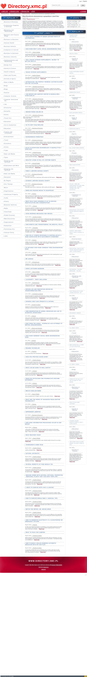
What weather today (33, 435)
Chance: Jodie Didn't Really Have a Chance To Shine (76, 255)
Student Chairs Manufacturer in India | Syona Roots (76, 445)
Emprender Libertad (33, 411)
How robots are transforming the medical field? (44, 224)
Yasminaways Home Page (34, 444)
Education (7, 121)
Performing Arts (9, 229)
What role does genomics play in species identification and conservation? (40, 202)
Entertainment (9, 136)
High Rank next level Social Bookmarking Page (43, 49)
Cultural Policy (9, 232)
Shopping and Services (8, 161)
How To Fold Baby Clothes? (74, 425)
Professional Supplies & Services (11, 26)
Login (80, 1)
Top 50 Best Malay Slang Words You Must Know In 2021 (76, 466)
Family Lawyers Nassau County (37, 171)
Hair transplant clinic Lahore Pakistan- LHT (76, 314)
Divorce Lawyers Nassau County (37, 180)
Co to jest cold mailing (34, 125)
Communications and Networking (11, 61)
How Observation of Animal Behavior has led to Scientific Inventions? (43, 312)
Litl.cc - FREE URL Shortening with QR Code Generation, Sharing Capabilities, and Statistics (76, 209)
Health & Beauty (9, 71)
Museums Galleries (10, 204)
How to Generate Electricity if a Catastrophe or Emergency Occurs (44, 520)
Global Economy (26, 13)
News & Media (9, 82)
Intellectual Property (11, 194)
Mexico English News (33, 390)
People (74, 175)
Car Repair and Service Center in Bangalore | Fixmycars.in (42, 95)
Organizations (9, 191)
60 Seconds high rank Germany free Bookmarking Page (44, 248)
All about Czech (74, 350)
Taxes (6, 157)
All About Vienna (74, 386)
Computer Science (10, 96)
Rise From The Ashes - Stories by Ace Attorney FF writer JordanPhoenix (43, 324)
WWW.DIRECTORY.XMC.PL (43, 561)
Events (6, 114)
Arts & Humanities (10, 125)
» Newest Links (14, 11)
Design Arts (8, 65)
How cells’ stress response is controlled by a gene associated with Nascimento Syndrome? (43, 236)
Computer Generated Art (11, 100)
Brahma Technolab (32, 348)
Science (6, 92)
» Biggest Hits (24, 11)
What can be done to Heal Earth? (38, 367)
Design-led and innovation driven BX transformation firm (39, 290)
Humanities (8, 225)
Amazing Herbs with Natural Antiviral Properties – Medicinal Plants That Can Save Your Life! (44, 476)
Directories (8, 107)
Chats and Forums (10, 75)
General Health (9, 43)
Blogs (6, 85)
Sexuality (7, 111)
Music (6, 187)
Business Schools (10, 46)
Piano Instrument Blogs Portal (76, 95)
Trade (6, 150)
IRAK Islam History (74, 187)
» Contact (83, 11)
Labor (6, 236)
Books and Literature (37, 328)
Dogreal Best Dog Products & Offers (39, 301)
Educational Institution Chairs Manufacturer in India (76, 234)
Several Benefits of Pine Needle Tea (39, 464)
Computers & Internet (11, 49)
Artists (6, 147)
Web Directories (9, 218)
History (6, 201)
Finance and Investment (8, 132)
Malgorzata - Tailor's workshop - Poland (75, 292)
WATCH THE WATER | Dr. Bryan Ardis (38, 509)
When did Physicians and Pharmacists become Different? (42, 379)
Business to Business (11, 39)
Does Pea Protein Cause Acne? (36, 356)
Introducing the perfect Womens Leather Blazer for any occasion (44, 82)
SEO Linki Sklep (59, 564)
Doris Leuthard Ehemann (34, 268)
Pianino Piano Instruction (73, 58)
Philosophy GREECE (75, 335)
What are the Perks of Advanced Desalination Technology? (42, 400)
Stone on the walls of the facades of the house (76, 403)
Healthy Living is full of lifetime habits (40, 160)
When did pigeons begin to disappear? (39, 190)
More (12, 676)
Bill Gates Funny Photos (76, 170)
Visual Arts (7, 118)
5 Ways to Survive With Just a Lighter (39, 487)
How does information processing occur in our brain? (43, 423)
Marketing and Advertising (9, 31)
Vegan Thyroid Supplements (35, 72)
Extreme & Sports (10, 78)
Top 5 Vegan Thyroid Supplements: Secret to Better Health (42, 60)
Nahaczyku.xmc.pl (74, 151)
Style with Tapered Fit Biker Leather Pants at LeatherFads (42, 37)
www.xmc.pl (43, 569)
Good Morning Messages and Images (38, 213)
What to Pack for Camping (35, 532)
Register (85, 1)
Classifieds (8, 211)
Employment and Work (11, 165)
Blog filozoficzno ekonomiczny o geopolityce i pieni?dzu (43, 148)
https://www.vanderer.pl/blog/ (34, 18)
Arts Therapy (8, 184)
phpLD (86, 574)
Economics (7, 143)
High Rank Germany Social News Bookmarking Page (42, 336)
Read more (77, 72)
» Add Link (4, 11)
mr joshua (29, 258)
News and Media (9, 154)
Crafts (6, 198)
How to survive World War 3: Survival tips (41, 498)
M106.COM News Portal (75, 135)
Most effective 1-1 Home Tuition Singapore (76, 368)
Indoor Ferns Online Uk (34, 112)
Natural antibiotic (32, 453)
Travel (6, 140)
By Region (7, 180)
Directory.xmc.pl (5, 13)
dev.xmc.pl (54, 564)
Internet (34, 252)
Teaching (34, 351)
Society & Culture (10, 68)
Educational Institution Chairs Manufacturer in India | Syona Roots (76, 272)
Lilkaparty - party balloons (36, 279)
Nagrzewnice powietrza (34, 136)
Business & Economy (15, 13)
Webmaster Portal (74, 114)
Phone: (24, 105)
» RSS (33, 11)
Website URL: (26, 18)
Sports (74, 156)
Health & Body (73, 76)
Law (5, 104)
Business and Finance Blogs (11, 35)
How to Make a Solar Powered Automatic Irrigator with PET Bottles (40, 544)
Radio (6, 208)
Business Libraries (10, 56)
